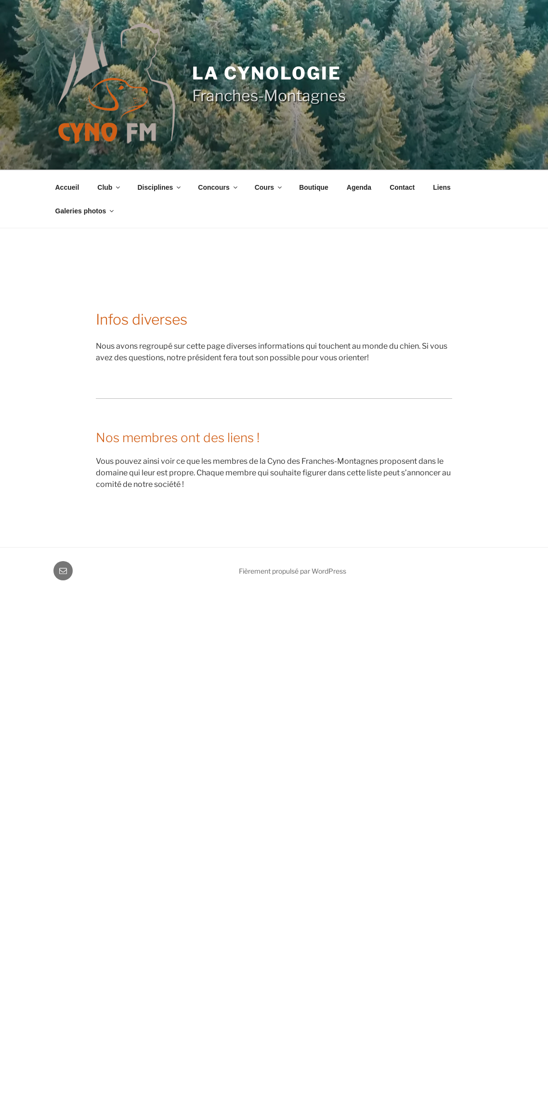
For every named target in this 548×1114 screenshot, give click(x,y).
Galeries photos (85, 211)
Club (109, 187)
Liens (442, 187)
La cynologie (266, 73)
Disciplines (159, 187)
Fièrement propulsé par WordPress (292, 571)
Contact (402, 187)
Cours (269, 187)
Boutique (313, 187)
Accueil (67, 187)
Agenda (359, 187)
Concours (218, 187)
